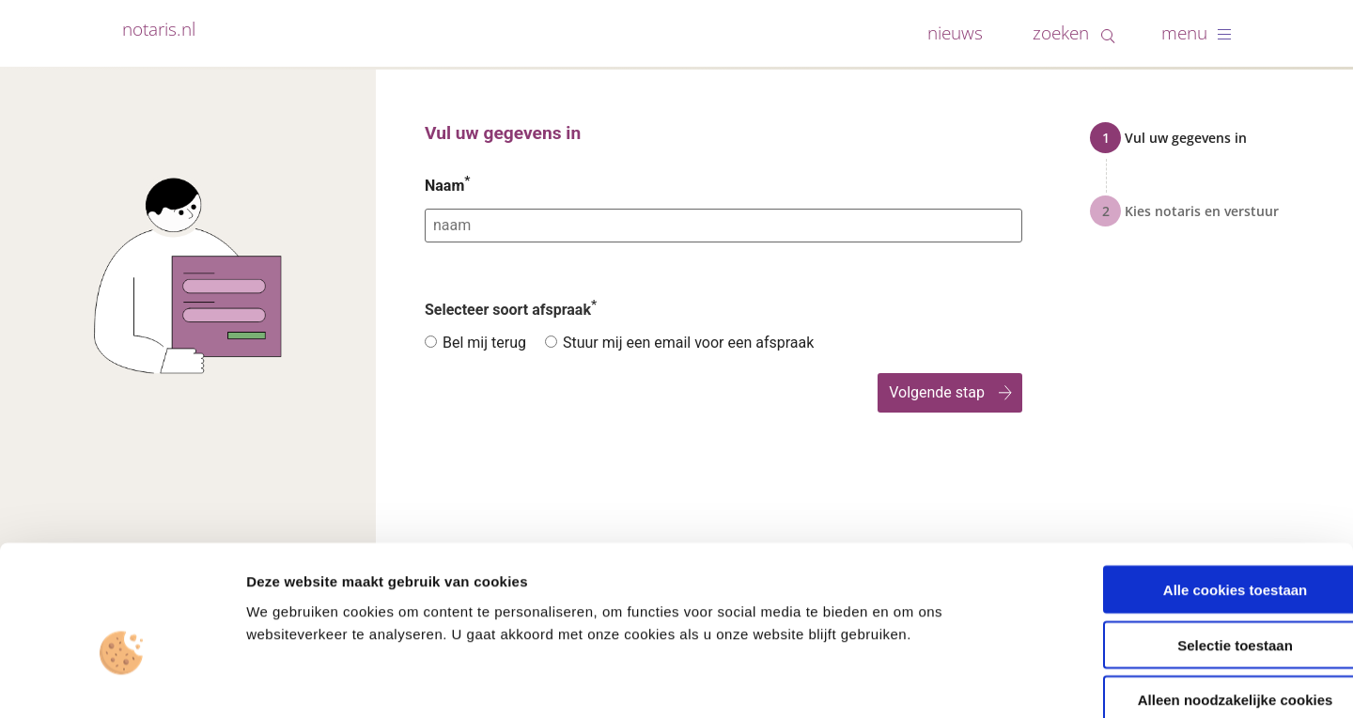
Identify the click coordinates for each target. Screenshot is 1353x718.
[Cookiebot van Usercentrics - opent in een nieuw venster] (121, 681)
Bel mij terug (484, 342)
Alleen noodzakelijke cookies (1196, 598)
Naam (447, 186)
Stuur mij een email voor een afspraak (688, 342)
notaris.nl (158, 28)
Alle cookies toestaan (1195, 487)
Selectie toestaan (1196, 543)
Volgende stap (937, 392)
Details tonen (1015, 681)
